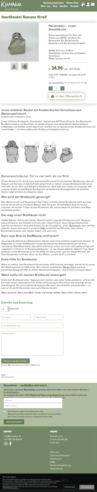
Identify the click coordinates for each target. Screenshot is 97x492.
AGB (52, 465)
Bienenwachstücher (54, 2)
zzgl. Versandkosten (56, 86)
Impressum (56, 461)
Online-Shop (72, 2)
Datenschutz (56, 471)
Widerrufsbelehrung (60, 468)
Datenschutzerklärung (17, 417)
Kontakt (74, 6)
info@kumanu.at (12, 439)
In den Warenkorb (66, 100)
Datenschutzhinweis (10, 487)
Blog (55, 6)
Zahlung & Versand (59, 458)
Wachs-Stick (69, 270)
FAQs (43, 231)
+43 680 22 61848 (13, 442)
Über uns (45, 6)
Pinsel (16, 273)
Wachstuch (75, 228)
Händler (64, 6)
